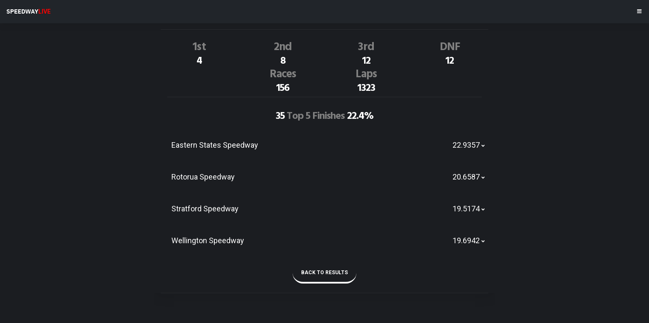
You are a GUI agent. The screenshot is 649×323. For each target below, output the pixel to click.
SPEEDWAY (28, 11)
